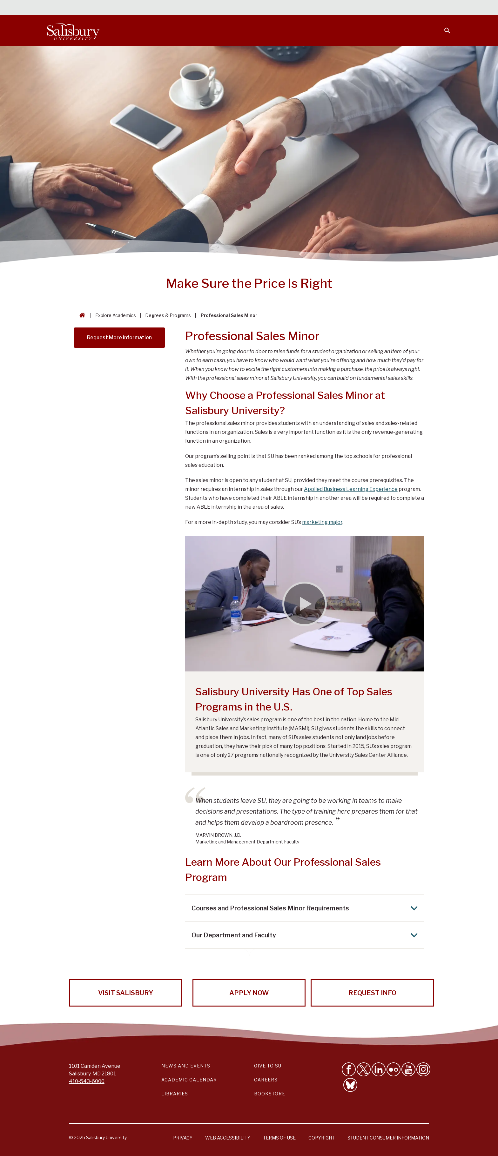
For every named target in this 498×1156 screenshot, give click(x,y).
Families (380, 8)
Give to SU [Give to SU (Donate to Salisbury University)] (267, 1065)
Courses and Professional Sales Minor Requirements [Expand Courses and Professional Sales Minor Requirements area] (306, 908)
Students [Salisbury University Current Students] (305, 8)
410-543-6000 (86, 1081)
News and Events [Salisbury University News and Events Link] (185, 1065)
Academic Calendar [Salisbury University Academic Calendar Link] (189, 1079)
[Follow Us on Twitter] (364, 1069)
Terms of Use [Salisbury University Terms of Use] (279, 1137)
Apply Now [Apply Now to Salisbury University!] (249, 993)
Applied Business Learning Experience (351, 489)
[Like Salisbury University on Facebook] (349, 1069)
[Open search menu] (443, 26)
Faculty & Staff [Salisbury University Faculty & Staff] (343, 8)
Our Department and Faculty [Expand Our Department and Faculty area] (306, 935)
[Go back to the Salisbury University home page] (81, 315)
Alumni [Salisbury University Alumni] (407, 8)
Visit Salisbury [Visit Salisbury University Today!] (125, 993)
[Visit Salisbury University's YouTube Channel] (408, 1069)
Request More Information (119, 337)
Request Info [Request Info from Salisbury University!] (372, 993)
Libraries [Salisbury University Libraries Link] (174, 1093)
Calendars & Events (261, 8)
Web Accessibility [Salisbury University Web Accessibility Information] (227, 1137)
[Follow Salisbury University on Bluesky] (350, 1085)
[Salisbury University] (73, 30)
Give (438, 8)
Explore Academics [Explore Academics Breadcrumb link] (115, 315)
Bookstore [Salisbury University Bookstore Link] (269, 1093)
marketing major (322, 522)
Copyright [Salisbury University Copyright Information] (321, 1137)
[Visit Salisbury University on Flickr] (393, 1069)
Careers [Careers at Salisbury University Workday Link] (266, 1079)
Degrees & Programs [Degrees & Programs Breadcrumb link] (168, 315)
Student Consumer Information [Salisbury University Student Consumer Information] (388, 1137)
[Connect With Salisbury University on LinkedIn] (379, 1069)
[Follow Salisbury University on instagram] (423, 1069)
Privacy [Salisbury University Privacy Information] (182, 1137)
